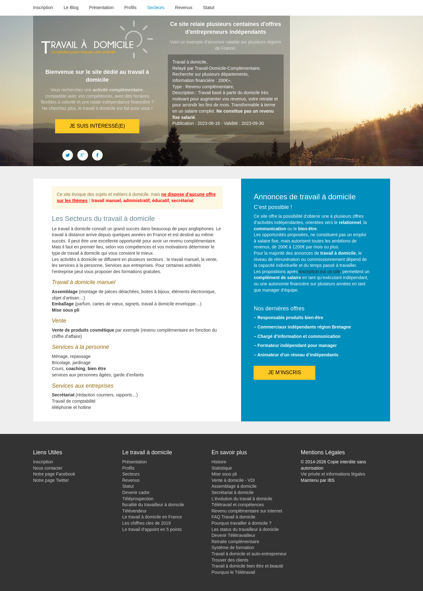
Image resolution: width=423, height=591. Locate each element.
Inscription (43, 7)
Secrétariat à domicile (233, 492)
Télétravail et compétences (238, 504)
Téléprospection (138, 498)
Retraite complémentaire (236, 541)
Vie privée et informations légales (333, 473)
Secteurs (155, 7)
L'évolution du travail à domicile (242, 498)
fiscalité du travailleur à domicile (153, 504)
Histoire (219, 461)
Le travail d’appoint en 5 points (152, 529)
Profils (130, 7)
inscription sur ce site (319, 271)
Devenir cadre (136, 492)
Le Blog (71, 7)
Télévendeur (134, 510)
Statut (208, 7)
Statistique (222, 468)
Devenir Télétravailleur (233, 535)
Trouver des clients (230, 560)
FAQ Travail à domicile (233, 516)
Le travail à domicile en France (152, 516)
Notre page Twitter (51, 480)
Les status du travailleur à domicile (245, 529)
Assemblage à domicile (234, 486)
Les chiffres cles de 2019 (146, 523)
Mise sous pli (224, 473)
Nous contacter (48, 468)
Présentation (101, 7)
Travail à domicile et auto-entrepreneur (249, 553)
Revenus (183, 7)
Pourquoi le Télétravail (233, 572)
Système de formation (233, 547)
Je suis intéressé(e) (97, 126)
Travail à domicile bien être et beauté (247, 565)
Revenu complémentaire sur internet (247, 510)
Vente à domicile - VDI (233, 480)
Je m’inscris (284, 372)
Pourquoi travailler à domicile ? (241, 523)
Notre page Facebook (54, 473)
